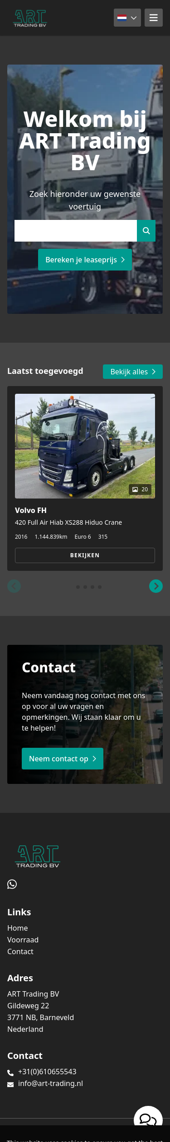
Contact (20, 951)
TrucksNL (63, 1130)
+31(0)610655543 (47, 1072)
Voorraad (23, 940)
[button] (14, 586)
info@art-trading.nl (50, 1083)
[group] (85, 478)
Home (17, 928)
